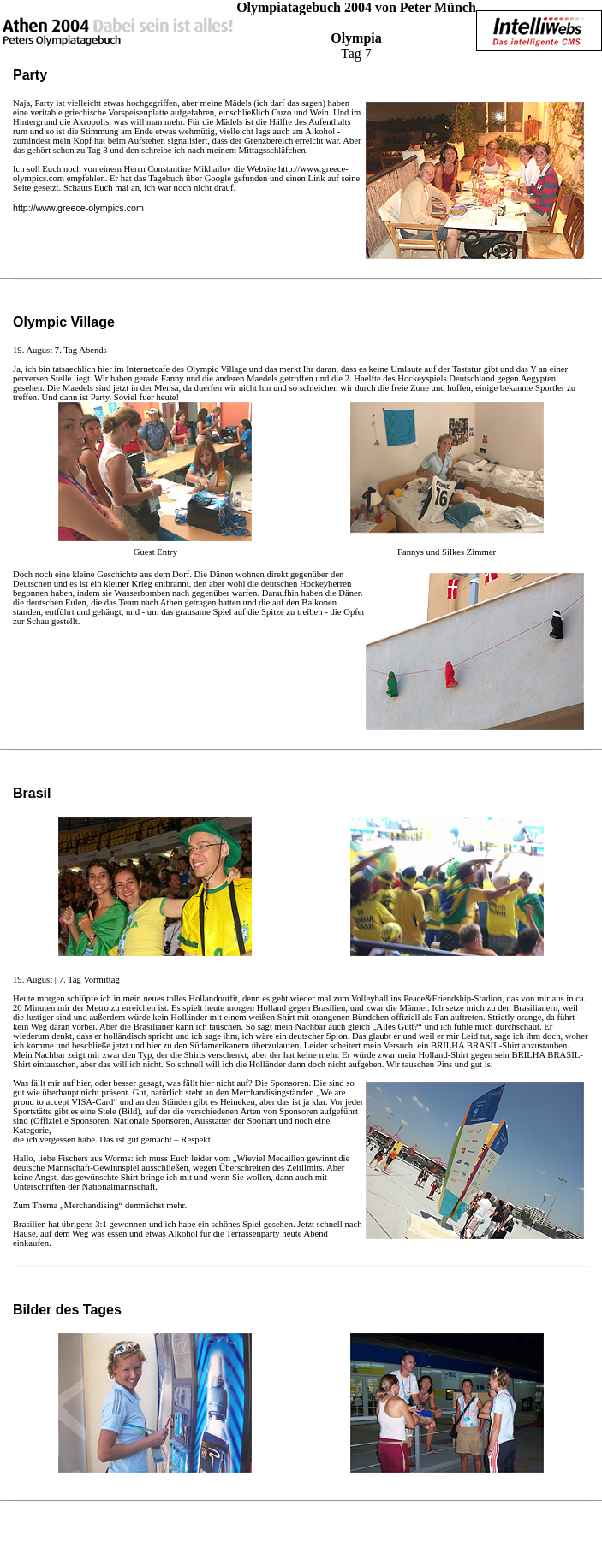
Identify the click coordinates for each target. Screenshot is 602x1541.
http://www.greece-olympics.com (78, 208)
